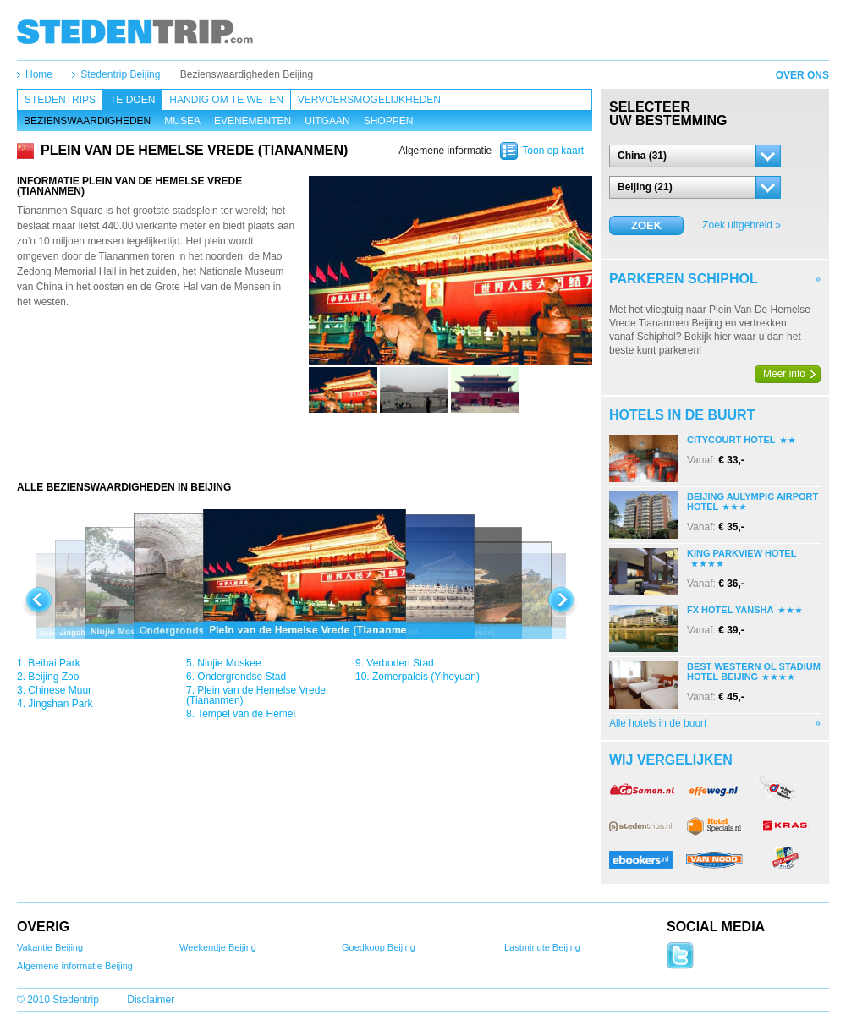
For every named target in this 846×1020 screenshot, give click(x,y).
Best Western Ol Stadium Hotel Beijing (754, 671)
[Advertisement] (305, 446)
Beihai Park (54, 663)
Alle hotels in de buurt (657, 723)
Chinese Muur (59, 690)
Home (38, 74)
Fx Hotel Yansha (730, 610)
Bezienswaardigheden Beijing (246, 74)
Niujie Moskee (229, 663)
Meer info (784, 374)
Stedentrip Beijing (120, 74)
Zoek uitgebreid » (741, 225)
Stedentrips (60, 100)
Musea (182, 121)
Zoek (646, 225)
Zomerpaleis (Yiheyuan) (426, 677)
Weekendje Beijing (217, 947)
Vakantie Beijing (50, 947)
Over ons (802, 75)
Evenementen (252, 121)
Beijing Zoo (53, 677)
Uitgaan (327, 121)
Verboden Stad (399, 663)
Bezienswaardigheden (87, 121)
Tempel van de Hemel (246, 714)
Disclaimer (150, 1000)
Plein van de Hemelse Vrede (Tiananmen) (256, 695)
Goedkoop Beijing (378, 947)
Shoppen (389, 121)
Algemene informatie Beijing (75, 966)
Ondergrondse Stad (241, 677)
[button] (695, 156)
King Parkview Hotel (741, 553)
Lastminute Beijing (542, 947)
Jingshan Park (60, 704)
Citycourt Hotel (731, 440)
